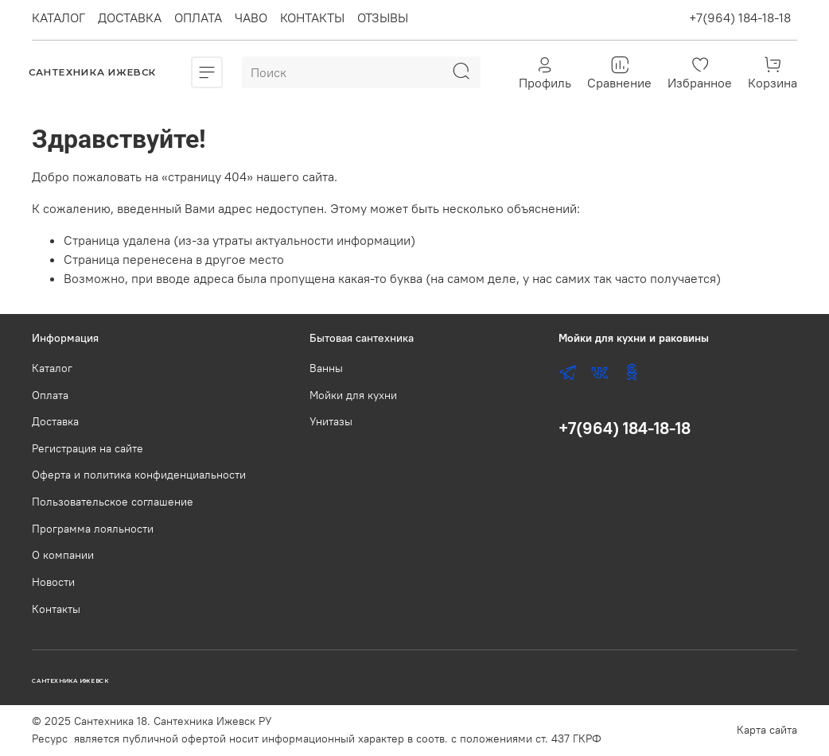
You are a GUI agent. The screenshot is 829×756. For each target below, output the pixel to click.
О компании (63, 555)
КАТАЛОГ (58, 17)
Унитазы (330, 421)
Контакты (56, 609)
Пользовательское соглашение (112, 501)
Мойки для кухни (353, 395)
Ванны (326, 368)
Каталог (52, 368)
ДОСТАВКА (130, 17)
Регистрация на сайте (87, 448)
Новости (53, 582)
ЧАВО (251, 17)
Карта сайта (767, 730)
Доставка (55, 421)
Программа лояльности (93, 528)
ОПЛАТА (198, 17)
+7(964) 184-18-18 (740, 17)
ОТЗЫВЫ (382, 17)
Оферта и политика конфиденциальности (139, 474)
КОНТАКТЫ (312, 17)
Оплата (50, 395)
